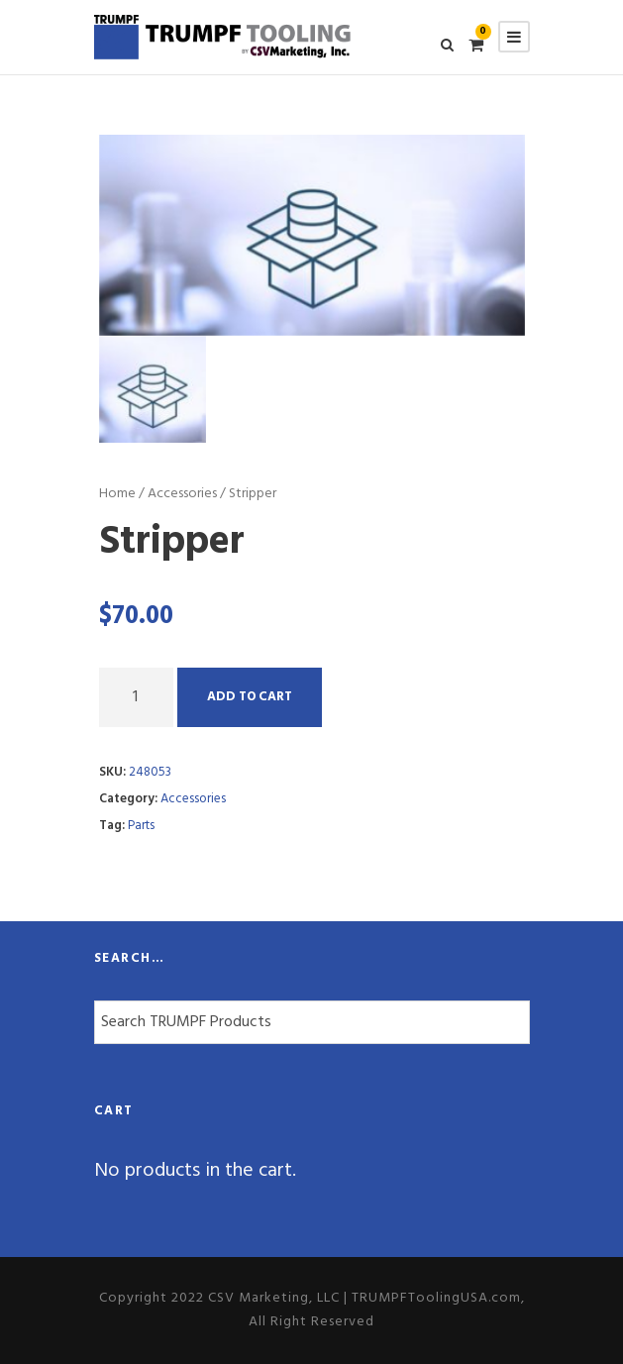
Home (117, 493)
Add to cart (249, 696)
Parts (141, 825)
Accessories (182, 493)
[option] (312, 235)
